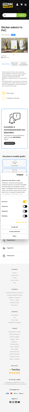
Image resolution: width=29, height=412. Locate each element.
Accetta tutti (14, 227)
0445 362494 (16, 137)
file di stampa (14, 315)
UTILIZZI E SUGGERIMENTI (23, 64)
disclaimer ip (14, 305)
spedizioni (11, 297)
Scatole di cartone (14, 356)
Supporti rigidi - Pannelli (14, 331)
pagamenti (17, 297)
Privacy (12, 300)
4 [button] (17, 54)
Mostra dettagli (20, 222)
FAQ (14, 317)
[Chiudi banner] (26, 175)
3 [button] (15, 54)
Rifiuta (14, 236)
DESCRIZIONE (5, 64)
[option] (14, 45)
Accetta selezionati (14, 231)
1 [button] (12, 54)
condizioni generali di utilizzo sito (14, 292)
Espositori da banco (15, 354)
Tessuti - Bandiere (14, 346)
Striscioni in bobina (14, 336)
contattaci (9, 143)
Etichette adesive (14, 344)
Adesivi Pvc (14, 341)
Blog (14, 282)
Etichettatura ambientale (14, 322)
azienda (15, 272)
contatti (14, 277)
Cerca (21, 15)
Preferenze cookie (14, 302)
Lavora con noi (14, 280)
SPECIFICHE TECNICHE (14, 64)
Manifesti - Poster (14, 339)
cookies (17, 300)
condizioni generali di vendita (14, 295)
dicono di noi (14, 275)
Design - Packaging (14, 359)
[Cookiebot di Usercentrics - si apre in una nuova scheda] (17, 175)
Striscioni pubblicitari (14, 334)
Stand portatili (14, 349)
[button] (26, 5)
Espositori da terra (14, 351)
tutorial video (14, 320)
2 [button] (13, 54)
